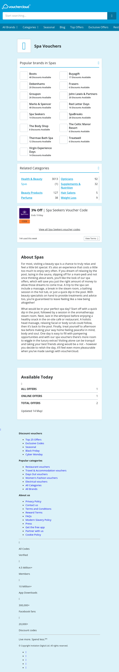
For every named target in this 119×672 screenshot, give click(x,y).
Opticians (67, 179)
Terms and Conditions (38, 508)
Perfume (26, 198)
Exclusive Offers (98, 27)
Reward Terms (34, 512)
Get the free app (35, 527)
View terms (91, 238)
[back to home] (16, 7)
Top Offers (77, 27)
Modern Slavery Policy (38, 519)
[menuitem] (10, 27)
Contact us (32, 505)
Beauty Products (32, 193)
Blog (62, 27)
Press (29, 523)
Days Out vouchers (37, 474)
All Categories (34, 485)
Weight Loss (68, 198)
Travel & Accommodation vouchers (46, 470)
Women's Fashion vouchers (42, 477)
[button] (10, 27)
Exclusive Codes (35, 443)
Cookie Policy (33, 534)
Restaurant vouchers (38, 466)
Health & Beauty (31, 179)
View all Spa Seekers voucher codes (59, 229)
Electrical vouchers (36, 481)
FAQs (29, 516)
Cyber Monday (34, 454)
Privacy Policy (33, 501)
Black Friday (32, 450)
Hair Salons (68, 193)
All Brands (31, 489)
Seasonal (49, 27)
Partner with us (35, 531)
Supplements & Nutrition (71, 186)
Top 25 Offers (34, 439)
